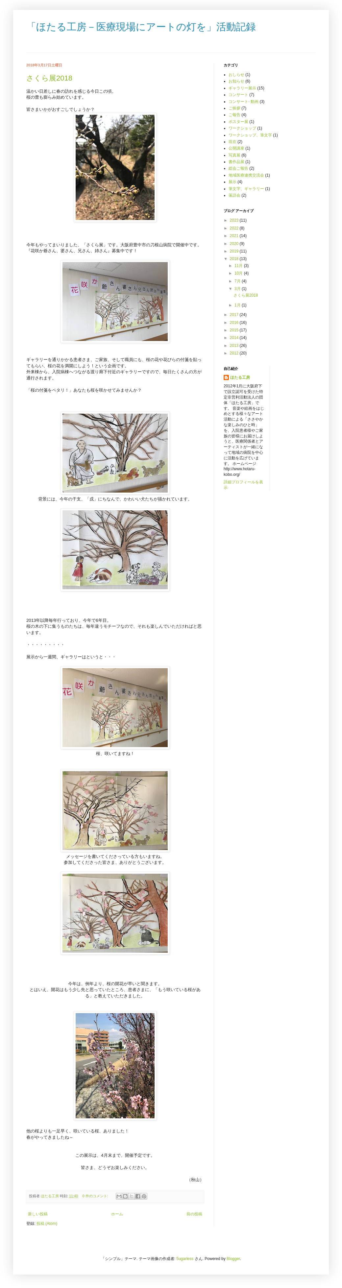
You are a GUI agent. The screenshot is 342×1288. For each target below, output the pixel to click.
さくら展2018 (49, 78)
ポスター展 (238, 121)
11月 (239, 265)
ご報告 (234, 114)
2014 (235, 337)
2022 (235, 228)
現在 (232, 141)
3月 (238, 288)
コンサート (238, 94)
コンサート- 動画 (243, 101)
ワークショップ (242, 128)
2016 (235, 322)
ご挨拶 (234, 108)
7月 (238, 281)
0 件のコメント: (96, 1196)
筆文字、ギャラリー (246, 188)
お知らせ (236, 81)
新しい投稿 (38, 1214)
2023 (235, 220)
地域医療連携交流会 (246, 175)
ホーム (117, 1214)
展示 (232, 182)
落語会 (234, 195)
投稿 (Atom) (47, 1223)
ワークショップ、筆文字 (250, 135)
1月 (238, 305)
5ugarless (184, 1258)
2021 (235, 235)
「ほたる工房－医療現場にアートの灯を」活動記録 (141, 27)
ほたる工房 (240, 377)
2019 (235, 251)
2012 (235, 353)
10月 (239, 273)
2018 (235, 258)
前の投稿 (194, 1214)
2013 (235, 345)
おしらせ (236, 74)
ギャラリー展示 (242, 88)
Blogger (233, 1258)
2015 (235, 330)
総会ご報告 (238, 168)
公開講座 (236, 148)
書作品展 (236, 161)
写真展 (234, 155)
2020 (235, 243)
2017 (235, 314)
